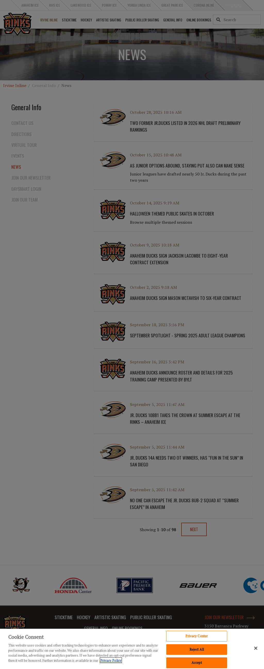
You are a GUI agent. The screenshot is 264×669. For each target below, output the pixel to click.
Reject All (196, 650)
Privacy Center (196, 637)
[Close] (255, 649)
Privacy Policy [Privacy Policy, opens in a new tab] (110, 661)
